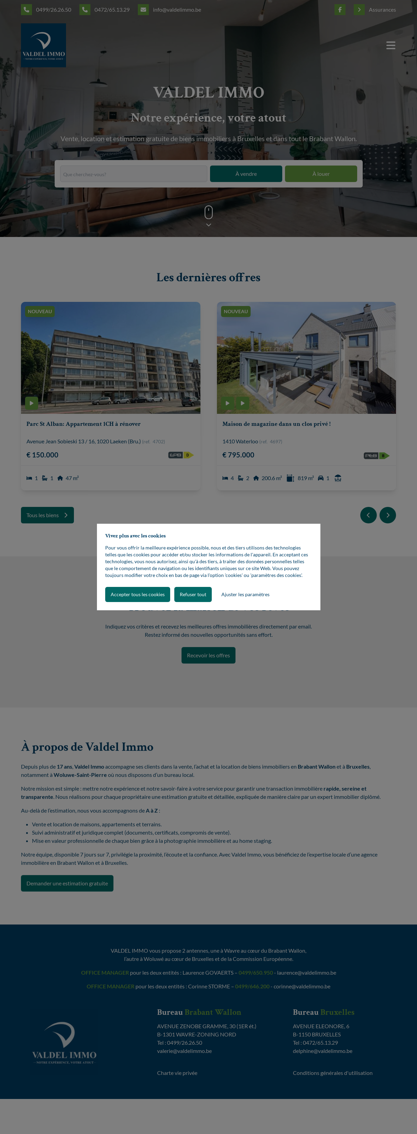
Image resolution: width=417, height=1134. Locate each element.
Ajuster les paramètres (245, 594)
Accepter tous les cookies (138, 594)
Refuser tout (193, 594)
